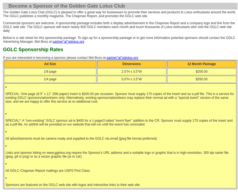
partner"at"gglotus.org (68, 42)
